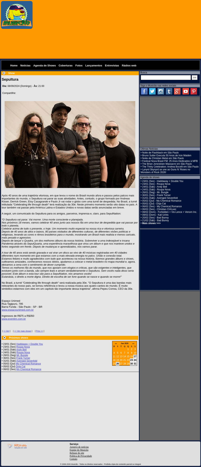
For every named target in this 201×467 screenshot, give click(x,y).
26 (117, 363)
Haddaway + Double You (29, 344)
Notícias (25, 65)
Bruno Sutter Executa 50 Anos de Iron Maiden (166, 155)
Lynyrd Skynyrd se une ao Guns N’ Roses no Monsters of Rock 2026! (165, 171)
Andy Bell (21, 349)
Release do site (77, 453)
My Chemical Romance (28, 363)
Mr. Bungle (22, 355)
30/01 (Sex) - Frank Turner (156, 195)
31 (135, 363)
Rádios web (129, 65)
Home (13, 65)
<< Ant (6, 331)
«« (116, 343)
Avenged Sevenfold (26, 360)
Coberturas (66, 65)
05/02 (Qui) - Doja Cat (154, 203)
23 (131, 360)
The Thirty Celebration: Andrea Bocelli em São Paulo (170, 166)
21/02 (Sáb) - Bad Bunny (155, 220)
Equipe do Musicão (79, 450)
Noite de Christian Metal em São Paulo (163, 158)
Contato (73, 459)
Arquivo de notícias (79, 447)
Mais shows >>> (151, 223)
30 (131, 363)
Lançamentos (93, 65)
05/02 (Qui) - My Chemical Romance (162, 200)
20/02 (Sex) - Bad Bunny (155, 217)
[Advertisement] (117, 29)
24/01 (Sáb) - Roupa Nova (156, 189)
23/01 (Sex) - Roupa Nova (156, 184)
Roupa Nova (23, 346)
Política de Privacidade (81, 456)
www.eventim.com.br (14, 318)
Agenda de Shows (44, 65)
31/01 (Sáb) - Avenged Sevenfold (160, 198)
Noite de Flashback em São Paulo (160, 152)
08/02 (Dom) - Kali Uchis (155, 214)
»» (133, 343)
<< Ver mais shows (22, 331)
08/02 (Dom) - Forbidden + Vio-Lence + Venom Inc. (169, 212)
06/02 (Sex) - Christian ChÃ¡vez (159, 209)
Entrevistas (112, 65)
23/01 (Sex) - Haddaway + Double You (162, 181)
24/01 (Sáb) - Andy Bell (154, 186)
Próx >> (39, 331)
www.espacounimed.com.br (18, 309)
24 (135, 360)
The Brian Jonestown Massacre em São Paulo (167, 163)
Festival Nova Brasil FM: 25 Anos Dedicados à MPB (170, 161)
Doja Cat (20, 366)
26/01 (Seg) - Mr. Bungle (155, 192)
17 (135, 356)
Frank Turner (23, 358)
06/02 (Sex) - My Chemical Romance (162, 206)
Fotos (78, 65)
